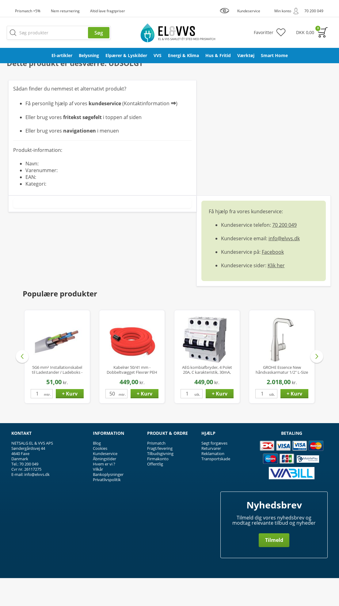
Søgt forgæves (214, 471)
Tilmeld (274, 568)
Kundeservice (105, 481)
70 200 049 (284, 252)
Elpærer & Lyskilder (126, 55)
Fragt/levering (160, 476)
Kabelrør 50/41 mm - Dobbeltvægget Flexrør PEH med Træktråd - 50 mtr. (132, 398)
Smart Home (274, 55)
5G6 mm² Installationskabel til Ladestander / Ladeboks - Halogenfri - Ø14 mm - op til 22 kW (57, 398)
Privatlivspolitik (107, 507)
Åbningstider (104, 486)
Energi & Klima (183, 55)
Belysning (89, 55)
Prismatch (156, 471)
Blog (97, 471)
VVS (158, 55)
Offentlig (155, 492)
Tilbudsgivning (160, 481)
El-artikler (61, 55)
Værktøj (245, 55)
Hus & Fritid (218, 55)
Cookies (100, 476)
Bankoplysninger (108, 502)
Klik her (276, 293)
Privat (319, 80)
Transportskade (215, 486)
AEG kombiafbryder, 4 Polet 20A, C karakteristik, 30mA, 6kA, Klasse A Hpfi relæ (207, 398)
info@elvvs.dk (284, 266)
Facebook (273, 279)
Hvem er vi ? (104, 492)
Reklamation (212, 481)
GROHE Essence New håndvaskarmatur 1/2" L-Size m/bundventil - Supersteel (282, 398)
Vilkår (98, 497)
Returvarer (211, 476)
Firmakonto (158, 486)
